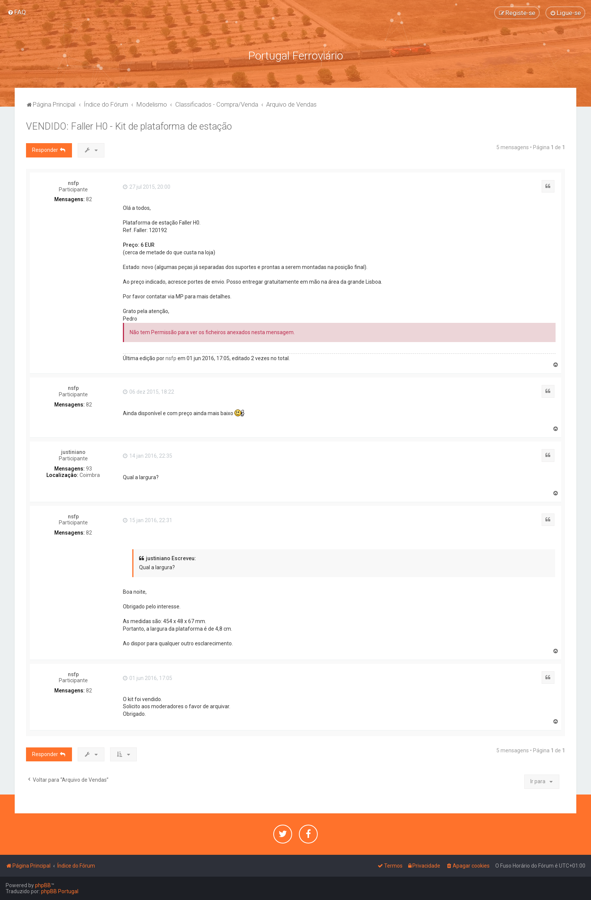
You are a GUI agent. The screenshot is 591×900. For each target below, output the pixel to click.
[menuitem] (17, 12)
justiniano (73, 452)
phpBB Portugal (59, 891)
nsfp (73, 183)
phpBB (43, 885)
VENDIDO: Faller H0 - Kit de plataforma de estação (129, 126)
